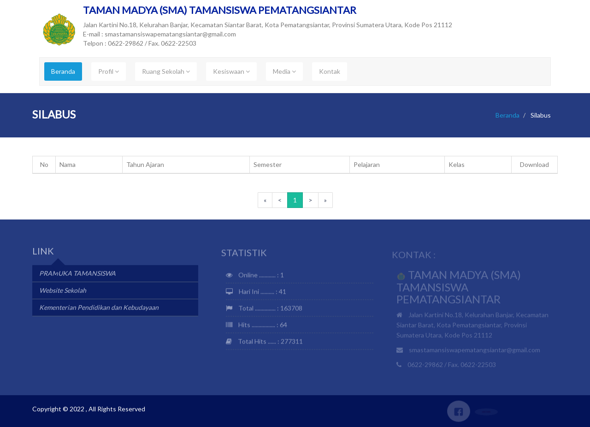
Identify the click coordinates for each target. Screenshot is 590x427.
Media (284, 71)
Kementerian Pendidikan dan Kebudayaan (99, 308)
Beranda (63, 71)
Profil (108, 71)
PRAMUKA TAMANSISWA (77, 274)
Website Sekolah (62, 291)
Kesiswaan (231, 71)
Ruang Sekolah (166, 71)
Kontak (329, 71)
